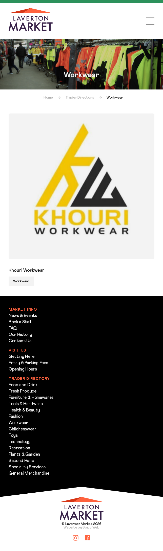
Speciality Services (27, 467)
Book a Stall (20, 322)
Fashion (16, 417)
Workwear (18, 423)
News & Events (23, 316)
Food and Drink (23, 385)
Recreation (19, 448)
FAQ (13, 328)
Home (48, 97)
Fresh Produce (22, 391)
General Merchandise (29, 473)
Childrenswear (22, 429)
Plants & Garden (24, 454)
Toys (13, 435)
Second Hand (21, 461)
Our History (20, 335)
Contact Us (20, 341)
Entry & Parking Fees (28, 363)
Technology (20, 442)
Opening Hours (23, 369)
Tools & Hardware (26, 404)
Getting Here (21, 357)
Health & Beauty (24, 410)
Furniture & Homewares (31, 398)
